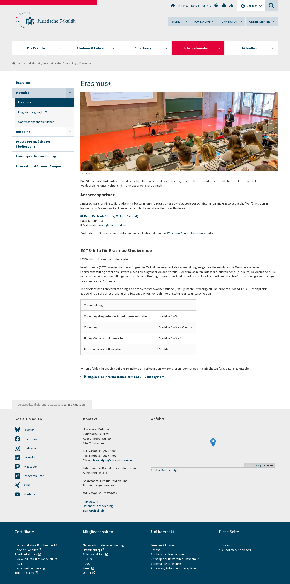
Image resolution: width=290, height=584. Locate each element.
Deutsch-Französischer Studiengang (33, 143)
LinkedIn (29, 457)
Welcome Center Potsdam (185, 233)
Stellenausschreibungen (167, 554)
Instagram (31, 448)
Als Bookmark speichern (235, 550)
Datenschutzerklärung (98, 506)
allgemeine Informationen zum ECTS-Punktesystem (125, 377)
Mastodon (31, 467)
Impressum (90, 501)
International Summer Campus (38, 166)
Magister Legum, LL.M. (33, 112)
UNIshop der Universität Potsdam (173, 559)
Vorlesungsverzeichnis (166, 564)
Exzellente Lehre (26, 554)
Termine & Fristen (163, 545)
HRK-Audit (21, 559)
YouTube (29, 494)
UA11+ (87, 573)
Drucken (224, 545)
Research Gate (34, 476)
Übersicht (23, 83)
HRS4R (19, 564)
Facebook (31, 439)
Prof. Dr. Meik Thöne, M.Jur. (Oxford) (111, 216)
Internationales (52, 63)
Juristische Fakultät (56, 21)
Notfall (195, 5)
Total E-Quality (24, 573)
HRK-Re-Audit (44, 559)
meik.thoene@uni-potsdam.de (109, 225)
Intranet (183, 5)
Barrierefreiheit (93, 510)
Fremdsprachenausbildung (36, 156)
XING (27, 485)
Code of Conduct (26, 550)
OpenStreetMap (254, 465)
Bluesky (29, 430)
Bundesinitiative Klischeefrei (34, 545)
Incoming (70, 63)
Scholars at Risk (93, 554)
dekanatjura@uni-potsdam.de (112, 460)
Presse (156, 550)
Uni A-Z (206, 5)
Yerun (86, 568)
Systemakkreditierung (30, 568)
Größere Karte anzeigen (165, 470)
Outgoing (23, 132)
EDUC (86, 564)
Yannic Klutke (72, 405)
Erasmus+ (85, 63)
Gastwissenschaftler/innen (36, 122)
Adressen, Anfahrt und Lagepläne (173, 568)
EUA (85, 559)
